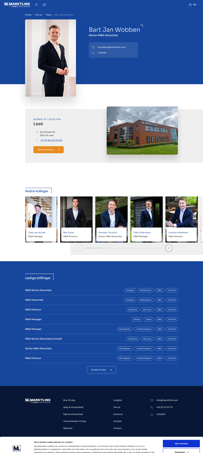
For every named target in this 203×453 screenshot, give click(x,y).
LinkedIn (102, 52)
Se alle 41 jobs (101, 369)
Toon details (39, 448)
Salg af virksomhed (73, 407)
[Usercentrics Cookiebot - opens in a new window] (16, 448)
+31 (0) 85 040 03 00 (51, 140)
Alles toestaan (181, 429)
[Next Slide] (169, 248)
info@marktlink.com (167, 400)
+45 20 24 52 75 (164, 407)
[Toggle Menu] (44, 5)
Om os (38, 14)
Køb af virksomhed (73, 414)
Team (48, 14)
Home (28, 14)
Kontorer (118, 414)
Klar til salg (69, 400)
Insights (117, 400)
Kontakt (117, 421)
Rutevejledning (49, 149)
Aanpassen (181, 437)
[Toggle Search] (36, 4)
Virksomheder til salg (74, 421)
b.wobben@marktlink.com (112, 47)
